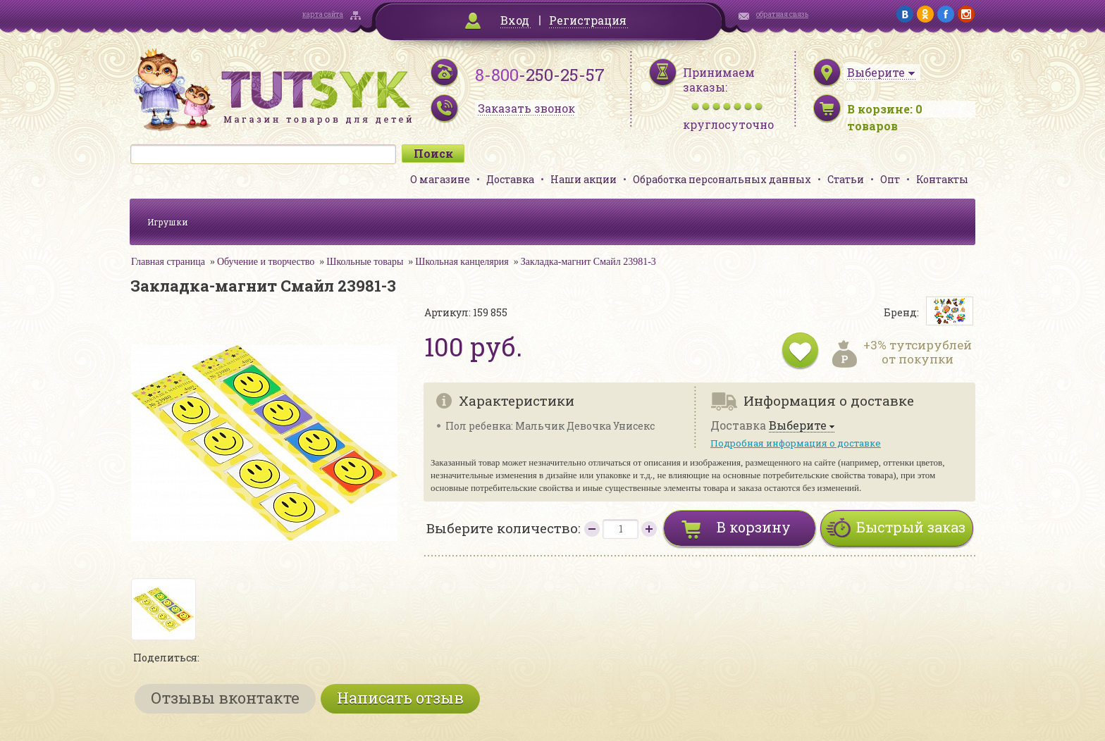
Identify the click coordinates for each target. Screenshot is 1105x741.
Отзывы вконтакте (225, 697)
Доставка (510, 179)
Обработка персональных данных (722, 179)
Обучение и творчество (265, 261)
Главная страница (168, 261)
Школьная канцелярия (461, 261)
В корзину (754, 527)
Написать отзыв (400, 697)
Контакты (942, 179)
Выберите (798, 425)
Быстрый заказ (910, 527)
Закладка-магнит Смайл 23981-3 (588, 261)
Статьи (845, 179)
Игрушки (167, 222)
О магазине (440, 179)
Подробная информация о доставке (795, 443)
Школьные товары (364, 261)
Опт (890, 179)
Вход (514, 20)
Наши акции (583, 179)
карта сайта (322, 14)
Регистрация (587, 20)
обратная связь (782, 14)
